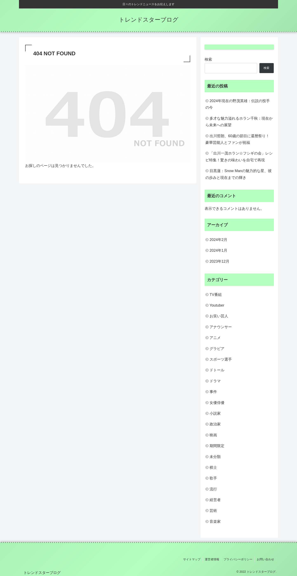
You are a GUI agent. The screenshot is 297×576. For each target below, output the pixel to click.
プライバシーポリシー (238, 559)
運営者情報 (212, 559)
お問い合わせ (265, 559)
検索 (208, 59)
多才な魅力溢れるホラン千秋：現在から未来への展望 (239, 121)
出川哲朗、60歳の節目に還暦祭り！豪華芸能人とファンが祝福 (237, 139)
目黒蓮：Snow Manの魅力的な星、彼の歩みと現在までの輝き (238, 174)
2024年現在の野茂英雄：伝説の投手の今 (237, 104)
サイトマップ (191, 559)
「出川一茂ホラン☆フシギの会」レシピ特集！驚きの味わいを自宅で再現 (239, 156)
